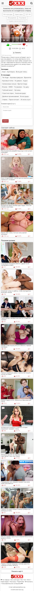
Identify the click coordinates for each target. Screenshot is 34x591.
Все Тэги (23, 580)
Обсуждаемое (12, 18)
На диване (18, 81)
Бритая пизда (22, 84)
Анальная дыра (20, 93)
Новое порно (19, 14)
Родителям (20, 582)
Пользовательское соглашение (11, 583)
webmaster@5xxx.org (19, 587)
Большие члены (21, 72)
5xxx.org (20, 589)
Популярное (22, 18)
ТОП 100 (28, 14)
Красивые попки (7, 81)
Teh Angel (5, 77)
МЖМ (11, 87)
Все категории (8, 14)
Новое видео (5, 582)
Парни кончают (14, 99)
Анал (4, 72)
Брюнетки (27, 77)
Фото (28, 580)
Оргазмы (17, 90)
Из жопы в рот (26, 99)
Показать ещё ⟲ (17, 571)
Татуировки (18, 87)
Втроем (4, 87)
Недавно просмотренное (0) (17, 21)
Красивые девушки (16, 77)
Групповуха (11, 72)
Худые (25, 81)
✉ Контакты (29, 582)
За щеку (26, 87)
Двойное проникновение (10, 96)
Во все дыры (24, 96)
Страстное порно (8, 93)
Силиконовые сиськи (9, 84)
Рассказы (13, 582)
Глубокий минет (7, 90)
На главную (6, 580)
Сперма (4, 99)
